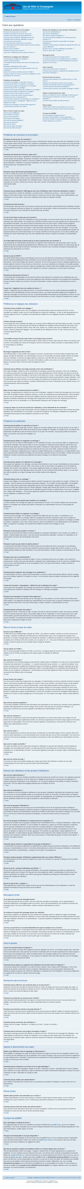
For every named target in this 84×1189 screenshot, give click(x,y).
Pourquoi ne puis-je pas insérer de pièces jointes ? (19, 95)
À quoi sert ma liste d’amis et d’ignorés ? (55, 69)
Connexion (77, 20)
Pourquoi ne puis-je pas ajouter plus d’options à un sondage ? (22, 89)
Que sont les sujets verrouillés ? (13, 126)
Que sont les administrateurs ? (52, 32)
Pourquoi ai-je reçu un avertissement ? (15, 97)
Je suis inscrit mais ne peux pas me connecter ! (18, 43)
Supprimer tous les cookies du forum (44, 1177)
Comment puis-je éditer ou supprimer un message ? (19, 84)
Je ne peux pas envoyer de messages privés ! (56, 57)
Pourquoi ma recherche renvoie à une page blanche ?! (59, 84)
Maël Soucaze (42, 1182)
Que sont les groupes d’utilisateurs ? (53, 35)
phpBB (36, 1181)
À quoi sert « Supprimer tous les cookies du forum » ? (20, 52)
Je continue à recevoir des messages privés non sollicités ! (60, 59)
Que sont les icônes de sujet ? (13, 128)
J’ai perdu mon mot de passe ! (13, 41)
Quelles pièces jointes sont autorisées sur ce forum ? (58, 107)
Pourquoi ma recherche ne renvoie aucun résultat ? (58, 83)
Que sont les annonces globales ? (14, 120)
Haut (7, 149)
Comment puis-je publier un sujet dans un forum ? (18, 82)
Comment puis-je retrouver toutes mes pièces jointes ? (59, 109)
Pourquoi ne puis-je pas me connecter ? (15, 32)
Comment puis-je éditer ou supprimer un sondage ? (19, 91)
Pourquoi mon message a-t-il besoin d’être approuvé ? (20, 104)
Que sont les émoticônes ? (11, 116)
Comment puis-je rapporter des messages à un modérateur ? (22, 99)
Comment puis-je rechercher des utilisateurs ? (56, 86)
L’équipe (29, 1177)
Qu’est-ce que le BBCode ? (12, 113)
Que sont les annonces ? (11, 122)
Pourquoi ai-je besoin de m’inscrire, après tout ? (18, 33)
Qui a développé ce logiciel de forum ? (54, 115)
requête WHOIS (16, 1155)
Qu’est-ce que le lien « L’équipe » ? (53, 50)
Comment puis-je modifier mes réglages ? (16, 59)
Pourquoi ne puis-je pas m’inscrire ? (14, 50)
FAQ (70, 20)
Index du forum (10, 16)
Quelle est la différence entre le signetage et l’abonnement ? (60, 95)
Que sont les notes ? (10, 124)
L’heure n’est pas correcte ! (12, 60)
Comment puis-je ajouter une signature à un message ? (20, 86)
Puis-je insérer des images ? (12, 118)
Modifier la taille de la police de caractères (78, 16)
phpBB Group (56, 1124)
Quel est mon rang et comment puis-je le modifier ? (19, 72)
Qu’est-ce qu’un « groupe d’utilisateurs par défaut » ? (58, 48)
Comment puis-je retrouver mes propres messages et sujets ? (61, 88)
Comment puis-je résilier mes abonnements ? (56, 100)
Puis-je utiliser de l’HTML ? (11, 114)
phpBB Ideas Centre (45, 1140)
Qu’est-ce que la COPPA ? (11, 48)
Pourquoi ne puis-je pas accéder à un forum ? (17, 93)
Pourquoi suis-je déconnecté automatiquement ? (18, 35)
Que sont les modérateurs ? (51, 33)
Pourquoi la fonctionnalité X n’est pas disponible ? (57, 117)
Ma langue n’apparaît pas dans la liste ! (15, 66)
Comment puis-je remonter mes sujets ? (15, 106)
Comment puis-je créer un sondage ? (15, 87)
